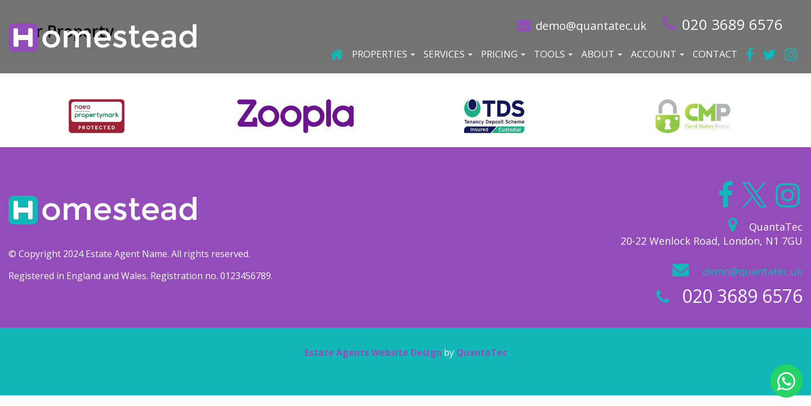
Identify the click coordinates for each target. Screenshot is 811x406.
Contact (715, 53)
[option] (96, 116)
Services (448, 53)
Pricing (503, 53)
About (601, 53)
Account (657, 53)
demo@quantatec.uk (591, 25)
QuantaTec (481, 352)
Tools (553, 53)
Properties (383, 53)
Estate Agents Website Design (373, 352)
